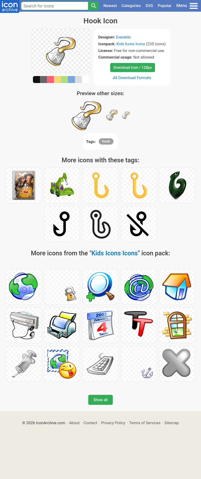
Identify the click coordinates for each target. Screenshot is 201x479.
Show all (100, 400)
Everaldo (123, 37)
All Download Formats (132, 77)
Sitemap (171, 422)
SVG (149, 5)
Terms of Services (144, 422)
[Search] (93, 5)
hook (106, 141)
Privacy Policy (113, 422)
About (74, 422)
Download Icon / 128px (132, 67)
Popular (165, 5)
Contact (90, 422)
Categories (131, 5)
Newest (110, 5)
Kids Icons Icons (130, 44)
